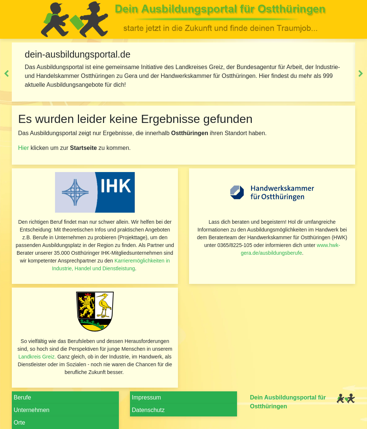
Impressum (146, 397)
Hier (23, 148)
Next (360, 74)
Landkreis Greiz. (37, 357)
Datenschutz (148, 410)
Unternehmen (31, 410)
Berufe (22, 397)
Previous (6, 74)
